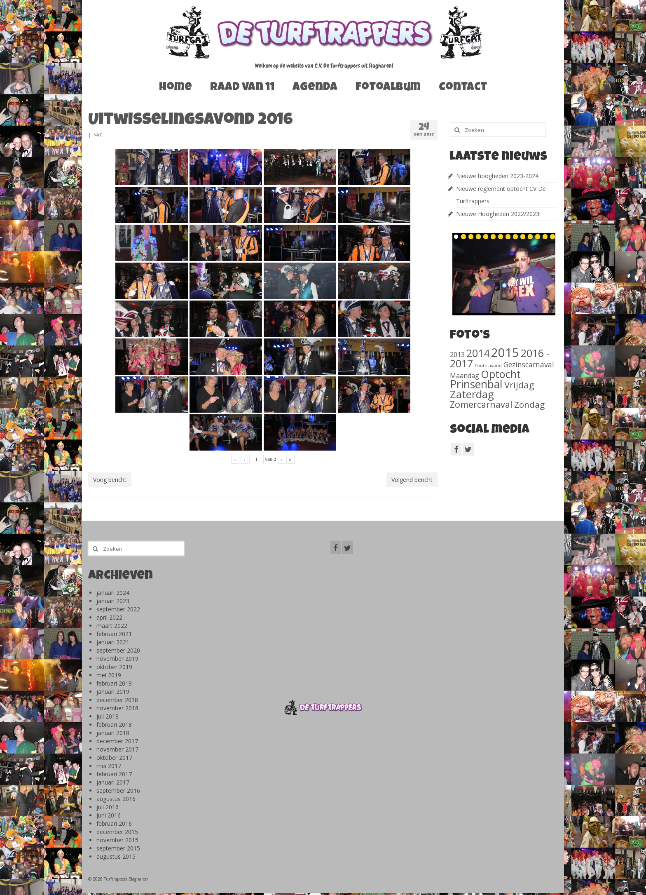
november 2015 (117, 840)
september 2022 (118, 609)
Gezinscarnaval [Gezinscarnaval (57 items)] (528, 364)
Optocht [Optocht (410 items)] (501, 374)
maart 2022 (111, 626)
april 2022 (109, 617)
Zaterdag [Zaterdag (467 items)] (472, 394)
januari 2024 (112, 593)
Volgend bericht (412, 480)
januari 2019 (112, 691)
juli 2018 (107, 716)
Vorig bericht (109, 480)
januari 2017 (112, 782)
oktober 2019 (114, 667)
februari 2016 (114, 823)
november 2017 (117, 749)
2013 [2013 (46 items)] (457, 354)
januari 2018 (112, 733)
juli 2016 (107, 807)
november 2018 (117, 708)
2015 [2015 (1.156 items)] (505, 352)
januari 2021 (112, 642)
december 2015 (117, 832)
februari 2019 (114, 683)
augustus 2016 (116, 799)
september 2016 (118, 790)
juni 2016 (108, 815)
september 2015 (118, 848)
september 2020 (118, 650)
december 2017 (117, 741)
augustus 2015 (116, 856)
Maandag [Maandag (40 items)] (464, 375)
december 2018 (117, 700)
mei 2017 (108, 766)
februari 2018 (114, 724)
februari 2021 (114, 634)
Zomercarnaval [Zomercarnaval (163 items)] (481, 404)
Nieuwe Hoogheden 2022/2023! (498, 214)
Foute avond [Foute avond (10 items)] (488, 366)
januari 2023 (112, 601)
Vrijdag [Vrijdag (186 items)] (519, 384)
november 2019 (117, 658)
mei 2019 (108, 675)
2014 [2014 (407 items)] (477, 353)
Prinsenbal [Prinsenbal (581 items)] (476, 384)
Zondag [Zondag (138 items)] (529, 404)
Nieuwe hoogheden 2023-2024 (497, 176)
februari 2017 (114, 774)
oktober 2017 (114, 757)
